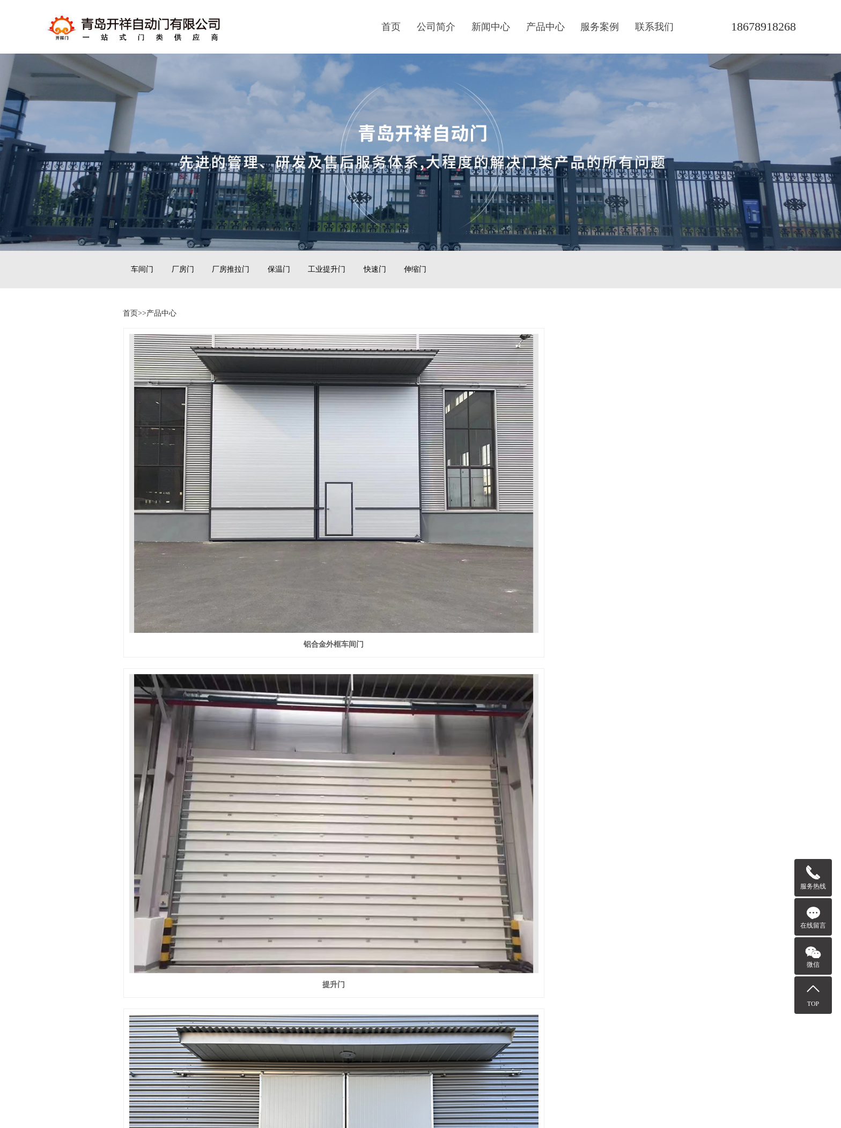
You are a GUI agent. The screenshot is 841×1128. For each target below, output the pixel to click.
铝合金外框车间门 (216, 472)
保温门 (279, 269)
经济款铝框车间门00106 (420, 769)
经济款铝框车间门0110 (216, 769)
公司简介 (436, 26)
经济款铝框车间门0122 (420, 621)
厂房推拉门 (230, 269)
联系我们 (654, 26)
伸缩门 (415, 269)
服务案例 (599, 26)
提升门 (420, 472)
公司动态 (244, 915)
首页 (391, 26)
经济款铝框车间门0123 (216, 621)
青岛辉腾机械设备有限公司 (366, 930)
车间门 (142, 269)
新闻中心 (490, 26)
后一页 (487, 810)
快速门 (375, 269)
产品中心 (545, 26)
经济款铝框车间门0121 (624, 621)
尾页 (520, 810)
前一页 (354, 810)
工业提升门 (326, 269)
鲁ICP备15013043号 (420, 1095)
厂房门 (183, 269)
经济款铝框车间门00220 (625, 472)
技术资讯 (244, 930)
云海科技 (336, 915)
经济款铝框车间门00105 (625, 769)
